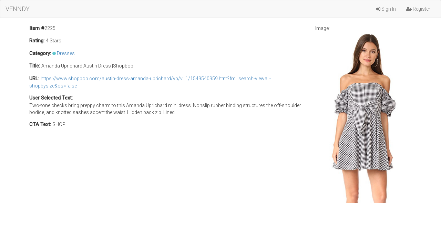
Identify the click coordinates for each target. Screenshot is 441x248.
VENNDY (18, 8)
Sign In (386, 9)
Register (418, 9)
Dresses (66, 53)
